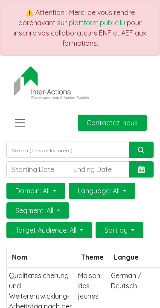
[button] (141, 169)
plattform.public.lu (97, 22)
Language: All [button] (99, 191)
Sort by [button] (117, 230)
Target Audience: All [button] (46, 230)
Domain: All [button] (33, 191)
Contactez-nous (112, 122)
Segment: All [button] (35, 210)
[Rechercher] (141, 150)
